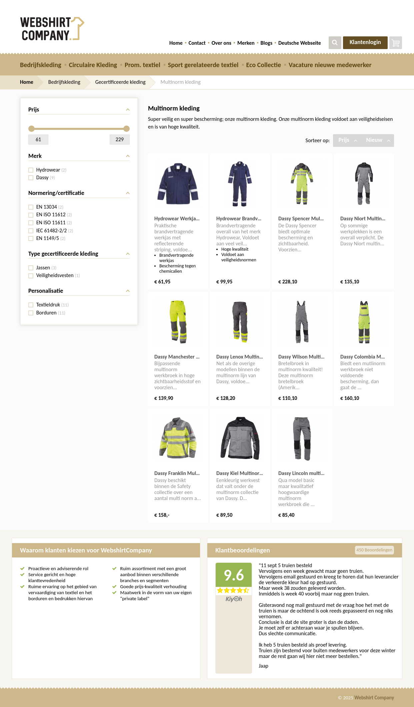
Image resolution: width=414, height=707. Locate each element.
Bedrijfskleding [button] (40, 65)
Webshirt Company (374, 698)
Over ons (221, 43)
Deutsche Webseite (299, 43)
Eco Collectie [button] (263, 65)
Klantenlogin (365, 42)
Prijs (347, 140)
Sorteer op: (318, 140)
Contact (197, 43)
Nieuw (378, 140)
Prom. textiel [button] (142, 65)
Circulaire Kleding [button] (93, 65)
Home (176, 43)
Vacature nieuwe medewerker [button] (330, 65)
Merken (246, 43)
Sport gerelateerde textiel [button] (203, 65)
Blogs (266, 43)
